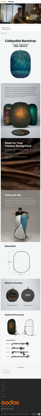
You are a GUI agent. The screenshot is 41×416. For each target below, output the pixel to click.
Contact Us (9, 406)
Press (13, 406)
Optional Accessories (20, 29)
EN (37, 1)
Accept (33, 413)
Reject (38, 413)
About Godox (3, 406)
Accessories (6, 14)
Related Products (20, 28)
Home (2, 14)
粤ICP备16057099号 (27, 411)
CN (35, 1)
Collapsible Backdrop (12, 14)
